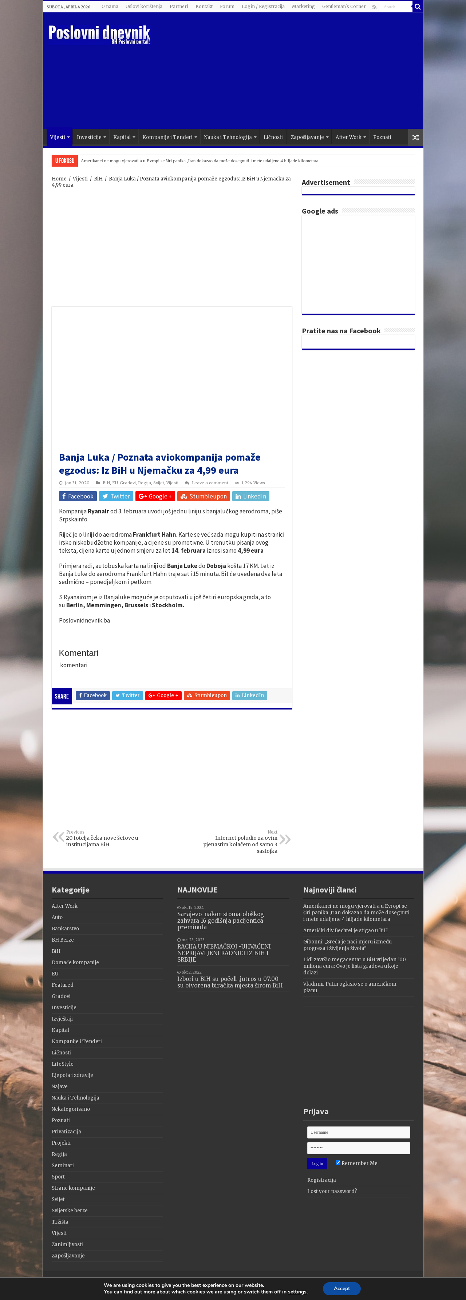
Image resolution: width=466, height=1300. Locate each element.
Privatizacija (66, 1132)
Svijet (158, 482)
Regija (144, 482)
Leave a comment (210, 482)
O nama (110, 6)
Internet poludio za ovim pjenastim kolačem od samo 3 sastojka (240, 842)
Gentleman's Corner (344, 6)
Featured (63, 985)
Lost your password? (332, 1191)
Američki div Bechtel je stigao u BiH (345, 930)
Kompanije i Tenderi (167, 137)
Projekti (61, 1143)
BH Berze (63, 940)
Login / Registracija (263, 6)
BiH (98, 179)
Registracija (321, 1180)
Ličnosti (273, 137)
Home (59, 179)
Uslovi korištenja (144, 6)
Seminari (63, 1165)
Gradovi (128, 482)
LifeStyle (63, 1064)
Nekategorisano (71, 1109)
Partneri (179, 6)
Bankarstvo (65, 929)
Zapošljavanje (307, 137)
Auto (57, 917)
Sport (58, 1177)
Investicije (89, 137)
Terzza (406, 1283)
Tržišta (60, 1222)
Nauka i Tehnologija (228, 137)
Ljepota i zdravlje (72, 1075)
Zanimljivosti (67, 1244)
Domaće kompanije (75, 962)
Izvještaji (62, 1019)
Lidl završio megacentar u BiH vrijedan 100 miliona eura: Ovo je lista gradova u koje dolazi (354, 966)
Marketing (303, 6)
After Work (349, 137)
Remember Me (357, 1163)
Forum (227, 6)
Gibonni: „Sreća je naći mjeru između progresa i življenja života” (347, 945)
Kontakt (204, 6)
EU (115, 482)
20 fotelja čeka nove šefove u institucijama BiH (103, 839)
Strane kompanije (73, 1188)
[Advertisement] (285, 71)
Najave (60, 1087)
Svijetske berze (70, 1211)
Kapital (122, 137)
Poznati (382, 137)
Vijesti (57, 137)
